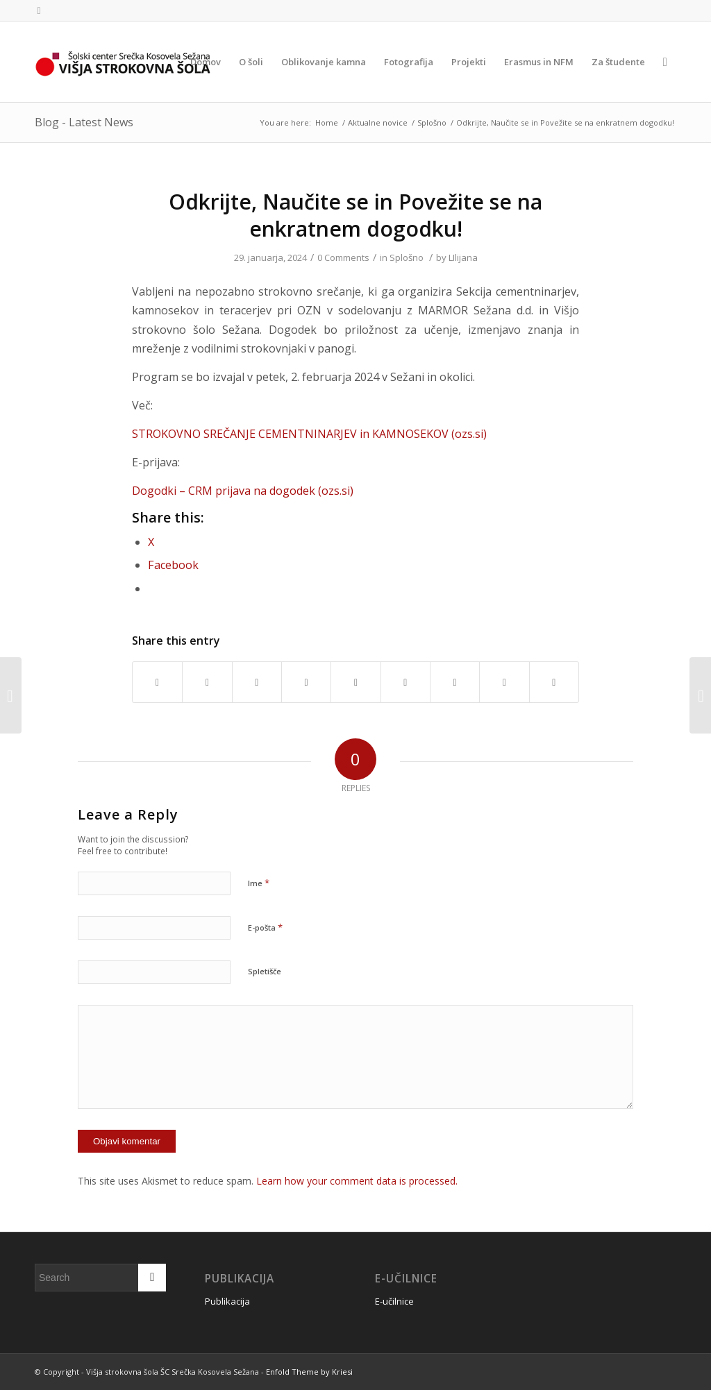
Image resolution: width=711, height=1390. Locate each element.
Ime (258, 882)
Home (326, 122)
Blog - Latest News (84, 122)
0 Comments (343, 257)
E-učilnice (394, 1301)
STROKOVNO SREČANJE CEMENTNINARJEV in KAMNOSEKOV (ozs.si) (309, 433)
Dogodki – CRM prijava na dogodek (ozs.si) (242, 490)
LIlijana (463, 257)
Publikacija (227, 1301)
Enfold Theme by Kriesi (309, 1371)
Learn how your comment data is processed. (357, 1180)
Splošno (431, 122)
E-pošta (265, 927)
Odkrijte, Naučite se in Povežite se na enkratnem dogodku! (355, 215)
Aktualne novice (378, 122)
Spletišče (264, 971)
